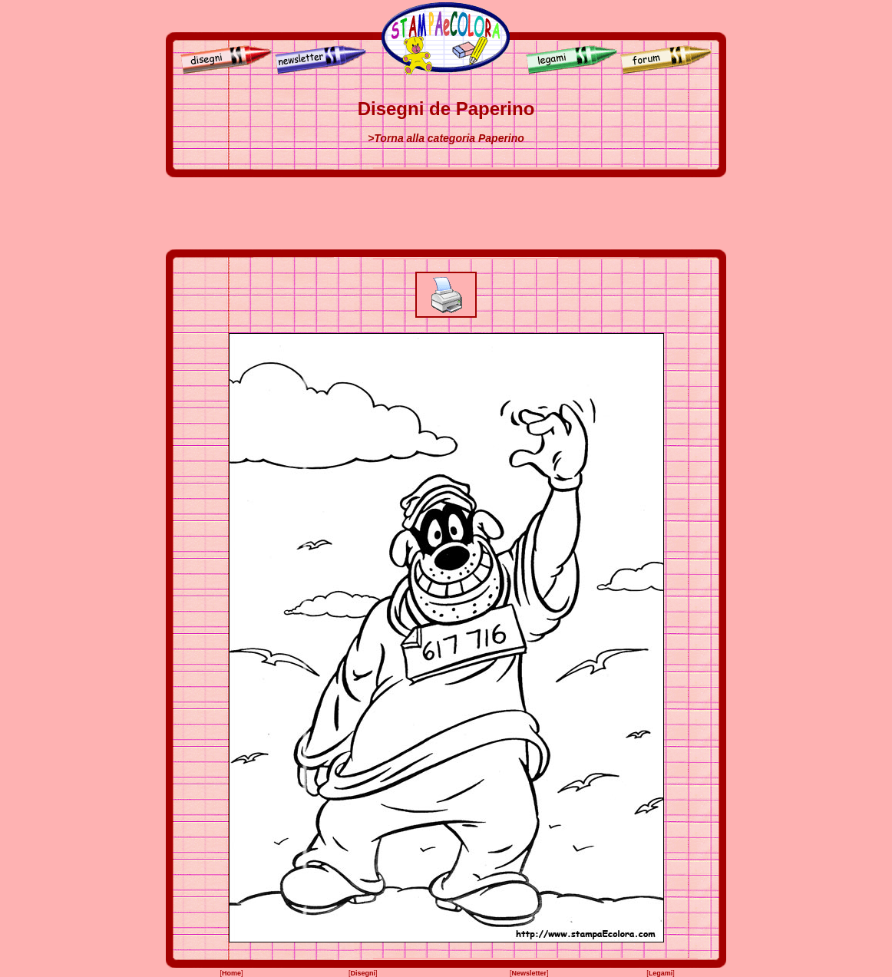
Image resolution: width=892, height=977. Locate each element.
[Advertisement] (446, 213)
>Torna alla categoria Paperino (446, 138)
